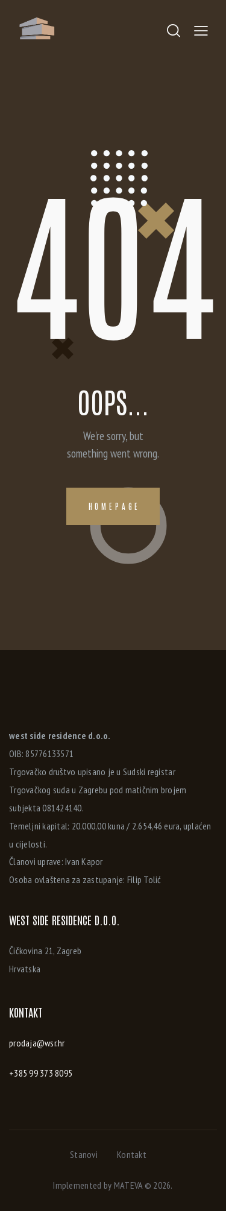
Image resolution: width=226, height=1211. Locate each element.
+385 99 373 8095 (40, 1073)
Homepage (114, 506)
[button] (201, 30)
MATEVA (128, 1185)
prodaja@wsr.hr (37, 1043)
